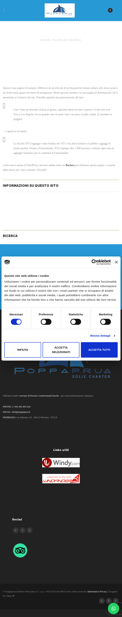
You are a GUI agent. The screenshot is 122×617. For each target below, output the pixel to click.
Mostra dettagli (100, 335)
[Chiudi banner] (116, 262)
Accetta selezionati (61, 350)
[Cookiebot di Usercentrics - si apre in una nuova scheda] (94, 262)
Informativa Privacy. (97, 591)
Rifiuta (22, 349)
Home (45, 40)
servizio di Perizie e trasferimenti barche (39, 395)
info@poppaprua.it (21, 411)
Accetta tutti (99, 349)
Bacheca (70, 165)
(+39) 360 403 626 (21, 406)
